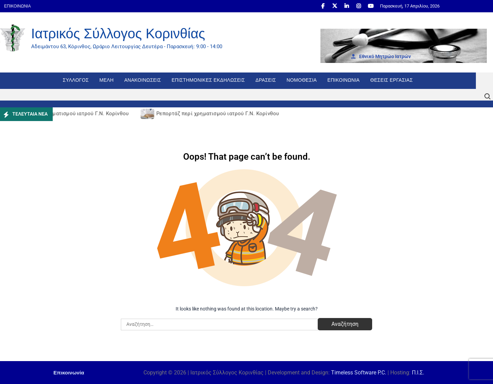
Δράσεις (265, 80)
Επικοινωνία (17, 6)
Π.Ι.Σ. (418, 372)
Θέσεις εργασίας (391, 80)
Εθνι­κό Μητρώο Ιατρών (381, 56)
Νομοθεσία (302, 80)
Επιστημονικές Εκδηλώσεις (208, 80)
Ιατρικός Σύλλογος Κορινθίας (118, 33)
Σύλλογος (76, 80)
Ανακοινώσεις (142, 80)
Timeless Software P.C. (358, 372)
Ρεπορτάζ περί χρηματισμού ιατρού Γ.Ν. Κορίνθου (68, 113)
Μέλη (106, 80)
